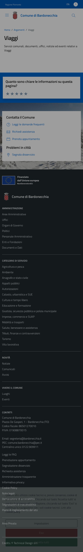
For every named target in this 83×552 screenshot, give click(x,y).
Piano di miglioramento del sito (20, 510)
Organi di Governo (12, 225)
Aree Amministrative (14, 214)
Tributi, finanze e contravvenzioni (21, 333)
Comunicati (8, 369)
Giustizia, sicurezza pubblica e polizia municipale (29, 311)
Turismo (6, 339)
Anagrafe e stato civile (15, 278)
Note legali (8, 493)
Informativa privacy (13, 482)
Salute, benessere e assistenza (20, 328)
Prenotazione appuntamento (18, 460)
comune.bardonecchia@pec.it (25, 443)
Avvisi (5, 375)
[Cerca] (73, 15)
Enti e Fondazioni (12, 242)
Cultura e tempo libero (15, 300)
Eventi (6, 399)
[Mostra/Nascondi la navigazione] (7, 15)
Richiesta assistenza (14, 471)
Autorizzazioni (10, 289)
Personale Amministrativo (17, 236)
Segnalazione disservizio (16, 465)
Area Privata (9, 523)
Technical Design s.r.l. (26, 543)
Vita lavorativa (10, 344)
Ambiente (7, 272)
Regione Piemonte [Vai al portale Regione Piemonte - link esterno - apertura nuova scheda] (13, 4)
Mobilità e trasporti (13, 322)
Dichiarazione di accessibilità (18, 499)
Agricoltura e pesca (13, 267)
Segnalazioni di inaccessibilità (19, 504)
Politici (6, 231)
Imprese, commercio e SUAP (18, 317)
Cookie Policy (9, 488)
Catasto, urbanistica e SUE (17, 294)
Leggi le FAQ (9, 454)
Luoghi (6, 394)
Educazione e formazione (16, 305)
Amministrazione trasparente (19, 477)
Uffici (5, 220)
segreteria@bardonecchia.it (26, 438)
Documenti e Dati (12, 247)
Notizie (6, 363)
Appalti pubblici (11, 283)
